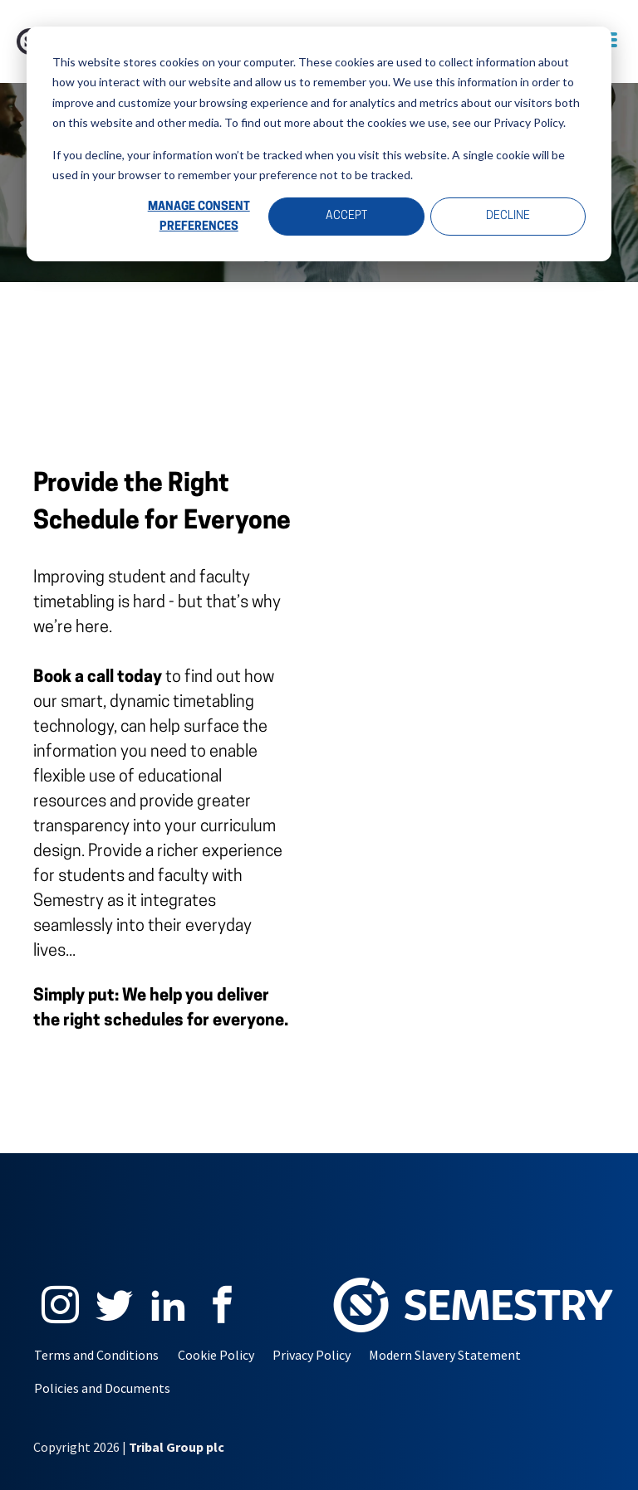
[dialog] (319, 144)
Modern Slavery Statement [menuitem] (445, 1354)
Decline (508, 216)
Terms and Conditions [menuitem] (96, 1354)
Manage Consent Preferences (199, 217)
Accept (346, 216)
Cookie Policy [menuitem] (216, 1354)
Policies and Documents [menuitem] (102, 1388)
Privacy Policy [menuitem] (311, 1354)
